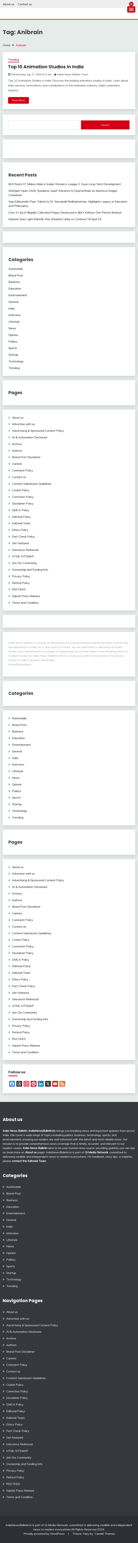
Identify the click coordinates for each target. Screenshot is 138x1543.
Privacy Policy (21, 576)
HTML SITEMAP (23, 556)
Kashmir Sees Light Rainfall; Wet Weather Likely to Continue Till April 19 (54, 219)
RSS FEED (19, 589)
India (11, 308)
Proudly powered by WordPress (44, 1533)
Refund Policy (21, 583)
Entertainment (17, 295)
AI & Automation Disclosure (29, 437)
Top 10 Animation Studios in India (47, 66)
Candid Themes (105, 1533)
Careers (17, 464)
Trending (13, 59)
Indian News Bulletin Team (72, 74)
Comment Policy (22, 470)
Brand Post (15, 275)
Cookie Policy (20, 490)
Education (14, 288)
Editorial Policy (21, 517)
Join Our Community (24, 563)
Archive (17, 444)
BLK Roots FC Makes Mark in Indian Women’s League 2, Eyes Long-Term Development (64, 184)
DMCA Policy (20, 510)
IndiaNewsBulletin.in (42, 1130)
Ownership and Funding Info (30, 569)
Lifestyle (14, 321)
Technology (16, 361)
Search (105, 125)
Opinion (13, 335)
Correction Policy (23, 497)
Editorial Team (21, 523)
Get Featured (20, 543)
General (13, 302)
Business (14, 282)
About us (8, 4)
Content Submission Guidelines (31, 483)
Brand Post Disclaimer (26, 457)
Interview (14, 315)
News (12, 328)
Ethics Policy (20, 530)
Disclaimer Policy (23, 503)
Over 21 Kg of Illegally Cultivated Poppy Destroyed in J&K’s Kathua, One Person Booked (64, 212)
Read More (18, 100)
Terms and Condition (25, 602)
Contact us (25, 4)
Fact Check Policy (23, 536)
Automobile (15, 268)
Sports (12, 348)
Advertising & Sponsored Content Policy (38, 430)
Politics (13, 341)
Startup (13, 354)
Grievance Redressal (25, 550)
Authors (17, 450)
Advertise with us (23, 424)
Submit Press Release (26, 596)
